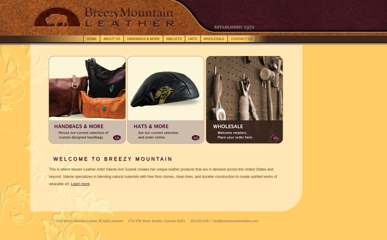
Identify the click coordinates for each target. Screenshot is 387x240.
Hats (192, 39)
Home (92, 39)
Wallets (174, 39)
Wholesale (214, 39)
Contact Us (241, 39)
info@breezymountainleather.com (235, 221)
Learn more (80, 184)
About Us (111, 39)
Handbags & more (143, 39)
